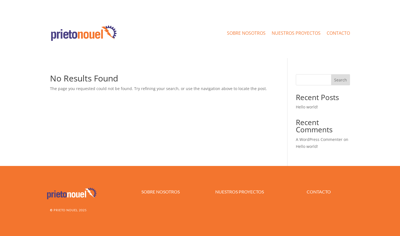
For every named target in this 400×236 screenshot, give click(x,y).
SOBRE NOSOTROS (246, 33)
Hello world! (307, 107)
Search (340, 80)
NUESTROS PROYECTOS (296, 33)
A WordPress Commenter (319, 139)
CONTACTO (338, 33)
